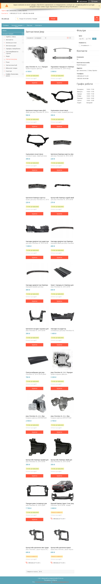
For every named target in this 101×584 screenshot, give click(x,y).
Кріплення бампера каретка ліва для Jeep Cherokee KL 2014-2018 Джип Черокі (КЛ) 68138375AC (62, 156)
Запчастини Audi (11, 65)
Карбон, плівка (11, 37)
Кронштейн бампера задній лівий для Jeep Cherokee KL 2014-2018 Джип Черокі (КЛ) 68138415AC (62, 199)
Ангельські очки (11, 43)
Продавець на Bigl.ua (50, 580)
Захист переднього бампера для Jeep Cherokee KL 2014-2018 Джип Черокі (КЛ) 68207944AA (62, 287)
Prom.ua (60, 578)
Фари (8, 56)
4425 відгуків (83, 1)
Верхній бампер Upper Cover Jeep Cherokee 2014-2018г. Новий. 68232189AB (62, 505)
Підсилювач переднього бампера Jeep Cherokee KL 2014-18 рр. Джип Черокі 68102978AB (62, 68)
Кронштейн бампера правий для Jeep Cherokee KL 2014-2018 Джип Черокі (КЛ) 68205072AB (37, 461)
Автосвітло (9, 40)
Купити (34, 83)
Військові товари (11, 68)
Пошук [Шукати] (53, 18)
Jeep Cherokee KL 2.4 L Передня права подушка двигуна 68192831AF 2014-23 (62, 374)
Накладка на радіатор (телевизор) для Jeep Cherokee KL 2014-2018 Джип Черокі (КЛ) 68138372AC (62, 331)
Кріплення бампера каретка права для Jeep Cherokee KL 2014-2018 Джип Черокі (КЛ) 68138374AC (37, 200)
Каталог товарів (17, 25)
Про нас (29, 25)
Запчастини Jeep (11, 59)
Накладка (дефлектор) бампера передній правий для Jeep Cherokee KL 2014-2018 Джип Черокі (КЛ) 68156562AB (37, 288)
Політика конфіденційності (60, 582)
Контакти (38, 25)
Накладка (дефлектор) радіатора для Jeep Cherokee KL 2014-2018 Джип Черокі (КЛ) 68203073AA (37, 243)
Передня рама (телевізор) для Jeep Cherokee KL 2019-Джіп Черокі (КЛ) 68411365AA (36, 505)
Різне (7, 62)
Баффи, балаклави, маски (12, 75)
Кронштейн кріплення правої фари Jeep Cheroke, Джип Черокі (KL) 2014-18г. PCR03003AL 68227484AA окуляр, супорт (62, 550)
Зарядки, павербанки (13, 49)
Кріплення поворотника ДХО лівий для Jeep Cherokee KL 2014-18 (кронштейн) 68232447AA (37, 112)
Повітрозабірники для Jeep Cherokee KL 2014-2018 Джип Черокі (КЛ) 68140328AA (36, 374)
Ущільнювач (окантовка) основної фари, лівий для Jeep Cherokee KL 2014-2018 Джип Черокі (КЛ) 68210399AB (36, 157)
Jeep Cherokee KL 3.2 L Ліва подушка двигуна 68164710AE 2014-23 (61, 418)
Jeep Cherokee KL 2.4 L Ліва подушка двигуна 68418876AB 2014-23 (36, 418)
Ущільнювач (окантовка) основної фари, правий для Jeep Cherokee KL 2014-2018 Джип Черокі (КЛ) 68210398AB (62, 113)
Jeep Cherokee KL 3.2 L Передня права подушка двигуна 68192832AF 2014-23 (37, 68)
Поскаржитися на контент (43, 582)
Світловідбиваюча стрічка (12, 52)
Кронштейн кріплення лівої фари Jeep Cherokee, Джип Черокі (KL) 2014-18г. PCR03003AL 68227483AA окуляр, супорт (37, 550)
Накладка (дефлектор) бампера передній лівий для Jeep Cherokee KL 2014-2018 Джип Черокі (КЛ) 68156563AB (62, 244)
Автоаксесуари (11, 46)
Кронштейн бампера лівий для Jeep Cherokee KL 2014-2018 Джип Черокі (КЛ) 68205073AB (61, 461)
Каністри (9, 71)
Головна (6, 25)
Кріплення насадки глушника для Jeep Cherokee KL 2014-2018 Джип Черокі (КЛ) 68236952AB (37, 330)
